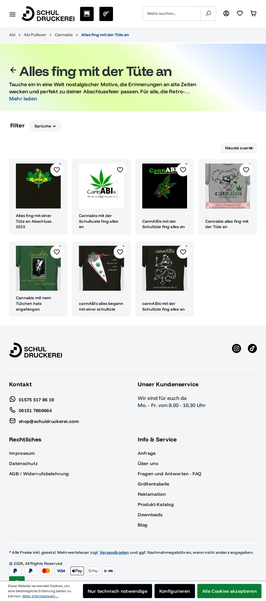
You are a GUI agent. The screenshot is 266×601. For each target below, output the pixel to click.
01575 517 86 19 (31, 398)
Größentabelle (153, 484)
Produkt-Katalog (156, 504)
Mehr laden (23, 98)
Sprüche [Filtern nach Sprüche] (45, 126)
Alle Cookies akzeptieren (229, 591)
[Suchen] (208, 14)
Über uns (148, 463)
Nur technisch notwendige (117, 591)
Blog (143, 525)
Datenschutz (23, 463)
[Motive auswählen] (87, 14)
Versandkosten (114, 552)
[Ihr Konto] (226, 13)
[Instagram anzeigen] (236, 350)
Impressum (22, 453)
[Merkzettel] (239, 13)
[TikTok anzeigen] (252, 350)
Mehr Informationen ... (40, 596)
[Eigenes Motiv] (106, 14)
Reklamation (152, 494)
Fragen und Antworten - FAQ (170, 473)
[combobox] (171, 14)
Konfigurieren (174, 591)
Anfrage (147, 453)
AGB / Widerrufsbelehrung (39, 473)
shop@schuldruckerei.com (44, 420)
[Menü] (12, 13)
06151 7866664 (30, 409)
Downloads (150, 514)
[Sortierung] (239, 148)
